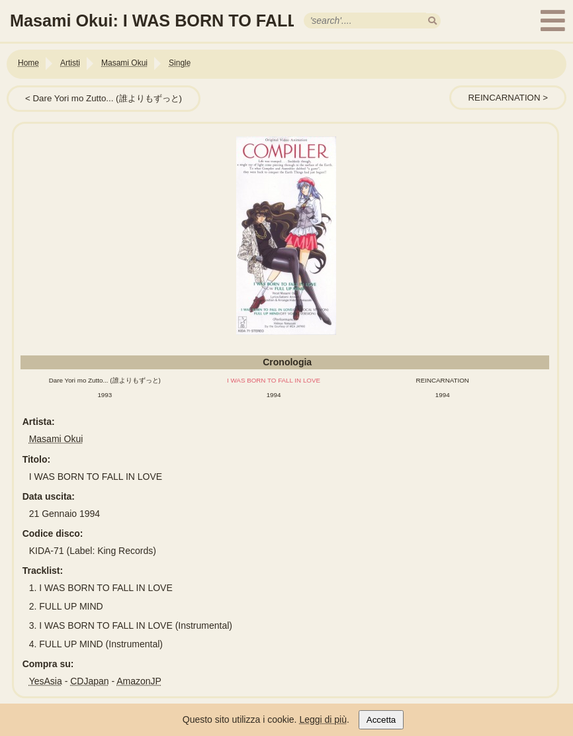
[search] (432, 20)
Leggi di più (323, 719)
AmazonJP (138, 681)
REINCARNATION (504, 98)
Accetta (381, 720)
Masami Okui (56, 439)
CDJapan (89, 681)
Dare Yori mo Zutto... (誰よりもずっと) (107, 98)
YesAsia (45, 681)
